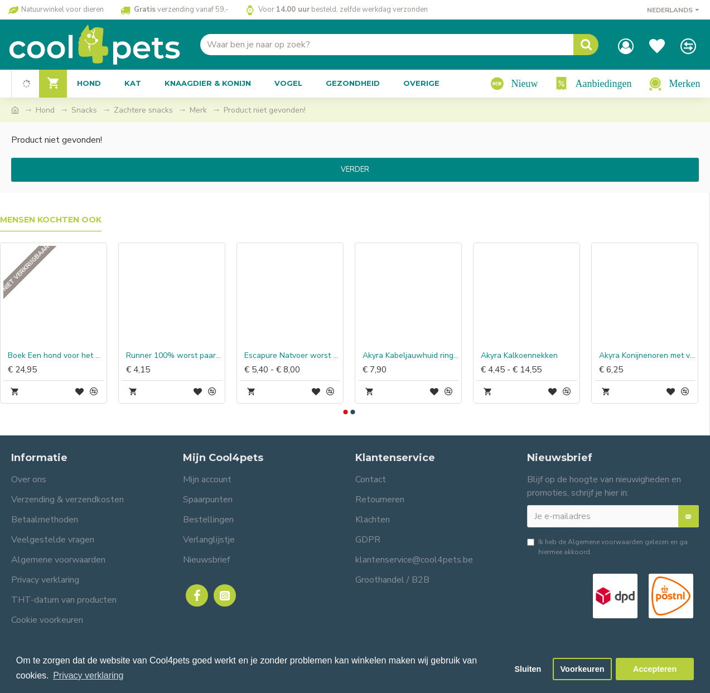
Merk (198, 110)
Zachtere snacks (143, 110)
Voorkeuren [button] (583, 669)
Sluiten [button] (527, 669)
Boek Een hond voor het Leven (56, 356)
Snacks (84, 110)
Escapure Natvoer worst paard (292, 356)
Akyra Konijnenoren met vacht (647, 356)
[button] (346, 412)
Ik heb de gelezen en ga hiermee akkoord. (607, 546)
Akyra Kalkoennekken (519, 356)
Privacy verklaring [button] (88, 675)
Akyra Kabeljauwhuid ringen (410, 356)
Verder (355, 169)
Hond (45, 110)
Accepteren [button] (655, 669)
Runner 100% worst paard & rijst (174, 356)
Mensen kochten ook (51, 220)
